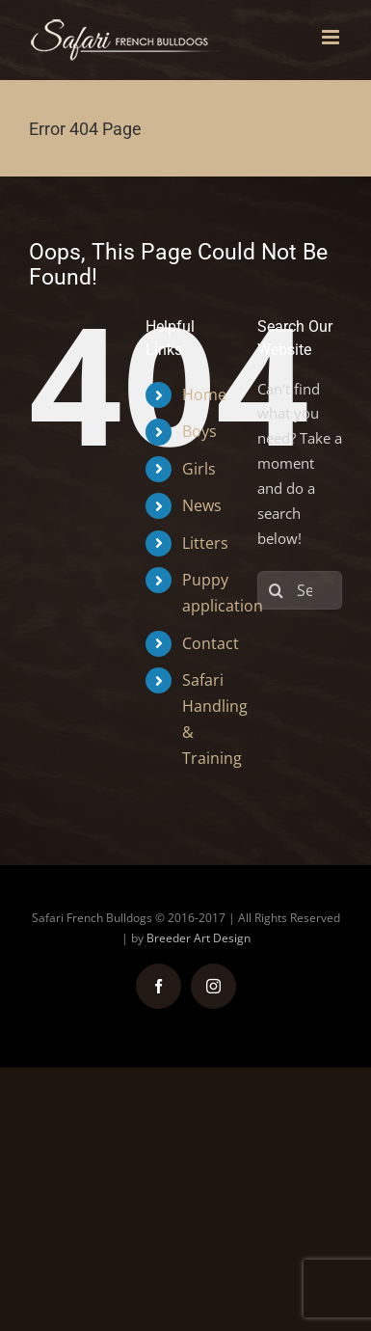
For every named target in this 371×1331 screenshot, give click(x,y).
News (202, 505)
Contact (210, 643)
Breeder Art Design (198, 938)
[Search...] (299, 590)
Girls (199, 468)
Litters (205, 543)
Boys (199, 431)
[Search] (276, 590)
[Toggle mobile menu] (332, 37)
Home (204, 394)
